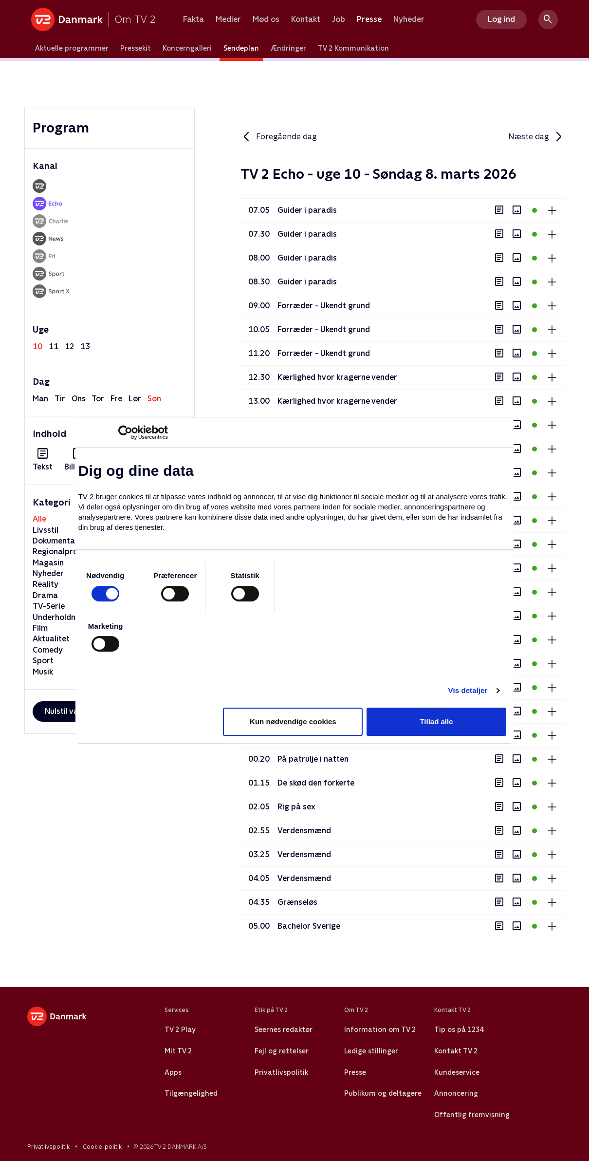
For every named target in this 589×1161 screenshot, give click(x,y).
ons (79, 398)
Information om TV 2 (380, 1029)
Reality (45, 584)
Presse (369, 19)
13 (85, 346)
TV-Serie (49, 606)
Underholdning (60, 617)
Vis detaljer (468, 690)
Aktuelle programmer (72, 48)
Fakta (193, 19)
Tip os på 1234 (458, 1029)
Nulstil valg (65, 711)
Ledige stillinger (371, 1051)
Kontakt (305, 19)
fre (116, 398)
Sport (43, 660)
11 (53, 346)
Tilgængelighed (191, 1093)
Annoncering (456, 1093)
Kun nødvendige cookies (293, 721)
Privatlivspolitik (281, 1072)
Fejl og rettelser (282, 1051)
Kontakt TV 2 (456, 1051)
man (40, 398)
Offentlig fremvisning (472, 1115)
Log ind (501, 19)
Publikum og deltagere (383, 1093)
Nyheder (408, 19)
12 (69, 346)
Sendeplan (241, 48)
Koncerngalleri (187, 48)
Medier (228, 19)
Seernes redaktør (284, 1029)
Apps (173, 1072)
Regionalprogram (65, 551)
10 (37, 346)
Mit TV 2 (178, 1051)
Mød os (266, 19)
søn (154, 398)
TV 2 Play (180, 1029)
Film (40, 628)
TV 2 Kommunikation (353, 48)
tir (60, 398)
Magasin (48, 562)
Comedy (48, 650)
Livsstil (45, 530)
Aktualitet (51, 638)
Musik (43, 671)
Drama (45, 595)
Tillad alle (436, 721)
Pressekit (135, 48)
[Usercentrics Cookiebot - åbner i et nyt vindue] (125, 432)
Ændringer (288, 48)
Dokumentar (55, 540)
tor (98, 398)
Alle (39, 519)
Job (338, 19)
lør (135, 398)
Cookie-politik (102, 1146)
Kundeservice (456, 1072)
